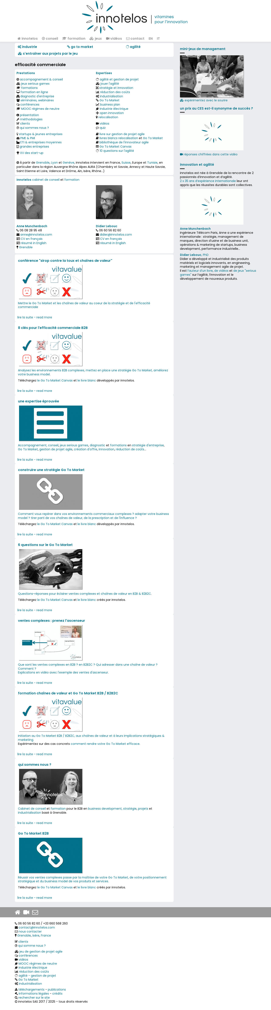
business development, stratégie (112, 808)
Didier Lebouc (106, 226)
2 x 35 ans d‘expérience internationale (208, 181)
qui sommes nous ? (34, 128)
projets (143, 808)
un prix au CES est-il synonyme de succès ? (216, 108)
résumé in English (33, 243)
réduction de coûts (130, 449)
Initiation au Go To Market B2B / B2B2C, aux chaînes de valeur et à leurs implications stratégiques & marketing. (91, 738)
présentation (29, 115)
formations (29, 88)
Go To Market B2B (33, 833)
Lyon (54, 162)
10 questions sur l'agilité (117, 151)
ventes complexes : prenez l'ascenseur (51, 620)
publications (57, 989)
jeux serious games (35, 83)
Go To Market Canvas (115, 146)
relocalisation (108, 117)
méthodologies (31, 119)
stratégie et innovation (116, 88)
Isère (35, 935)
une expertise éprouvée (38, 401)
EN (151, 38)
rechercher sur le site (34, 997)
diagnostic (97, 445)
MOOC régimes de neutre (40, 109)
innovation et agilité (197, 164)
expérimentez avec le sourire (211, 78)
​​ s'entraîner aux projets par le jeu (48, 53)
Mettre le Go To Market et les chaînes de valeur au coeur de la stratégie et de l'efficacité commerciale (84, 305)
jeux (96, 38)
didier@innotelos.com (116, 234)
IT (158, 38)
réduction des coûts (115, 92)
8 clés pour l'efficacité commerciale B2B (53, 327)
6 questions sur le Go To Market (45, 544)
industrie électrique (114, 109)
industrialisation (111, 96)
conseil (50, 38)
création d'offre (85, 449)
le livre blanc (86, 380)
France (46, 935)
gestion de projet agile (55, 449)
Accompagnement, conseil (38, 445)
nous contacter (30, 931)
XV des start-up (31, 153)
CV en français (32, 239)
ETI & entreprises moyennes (41, 142)
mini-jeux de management (202, 49)
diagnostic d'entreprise (37, 96)
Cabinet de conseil (32, 808)
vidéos (114, 38)
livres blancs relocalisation (119, 138)
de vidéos (221, 271)
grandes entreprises (34, 146)
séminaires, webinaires (37, 100)
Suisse (126, 162)
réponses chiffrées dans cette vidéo (209, 154)
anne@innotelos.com (36, 234)
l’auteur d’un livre (200, 271)
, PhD (194, 255)
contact (135, 38)
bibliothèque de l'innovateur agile (124, 142)
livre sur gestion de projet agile (122, 134)
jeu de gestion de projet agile (40, 951)
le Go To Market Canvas (55, 380)
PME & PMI (27, 138)
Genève (68, 162)
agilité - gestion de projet (37, 975)
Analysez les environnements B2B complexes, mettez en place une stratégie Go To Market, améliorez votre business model (93, 372)
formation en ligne (34, 92)
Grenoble (43, 162)
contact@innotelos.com (37, 927)
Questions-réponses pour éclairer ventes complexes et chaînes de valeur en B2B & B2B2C (84, 594)
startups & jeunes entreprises (40, 134)
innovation (106, 449)
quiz (103, 128)
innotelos (28, 38)
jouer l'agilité (110, 83)
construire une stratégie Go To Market (51, 469)
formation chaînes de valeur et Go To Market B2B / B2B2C (68, 693)
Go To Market (109, 100)
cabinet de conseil (45, 180)
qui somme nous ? (32, 945)
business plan (110, 104)
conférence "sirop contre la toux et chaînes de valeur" (65, 260)
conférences (29, 104)
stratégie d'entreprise (148, 445)
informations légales (34, 993)
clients (25, 123)
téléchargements (31, 989)
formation (73, 38)
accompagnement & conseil (41, 79)
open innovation (112, 113)
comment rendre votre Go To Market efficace (105, 744)
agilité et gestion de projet (119, 79)
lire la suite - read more (34, 317)
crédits (57, 993)
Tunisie (152, 162)
